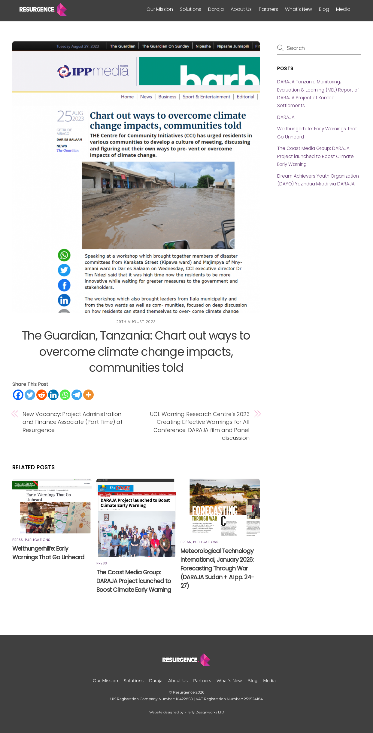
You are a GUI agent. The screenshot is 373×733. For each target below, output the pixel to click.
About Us (241, 9)
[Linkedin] (53, 395)
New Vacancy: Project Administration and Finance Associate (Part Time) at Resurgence (73, 422)
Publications (37, 539)
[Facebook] (18, 395)
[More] (88, 395)
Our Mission (160, 9)
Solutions (190, 9)
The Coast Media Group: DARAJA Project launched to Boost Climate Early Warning (133, 581)
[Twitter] (30, 395)
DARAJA (286, 117)
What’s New (298, 9)
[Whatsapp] (65, 395)
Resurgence (184, 692)
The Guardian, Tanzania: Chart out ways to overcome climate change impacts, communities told (136, 352)
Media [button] (343, 9)
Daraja (216, 9)
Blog (324, 9)
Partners (268, 9)
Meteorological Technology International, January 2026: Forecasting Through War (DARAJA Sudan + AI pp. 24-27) (217, 568)
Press (17, 539)
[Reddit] (41, 395)
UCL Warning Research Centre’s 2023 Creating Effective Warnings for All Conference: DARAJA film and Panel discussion (200, 426)
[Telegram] (76, 395)
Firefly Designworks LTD (204, 712)
